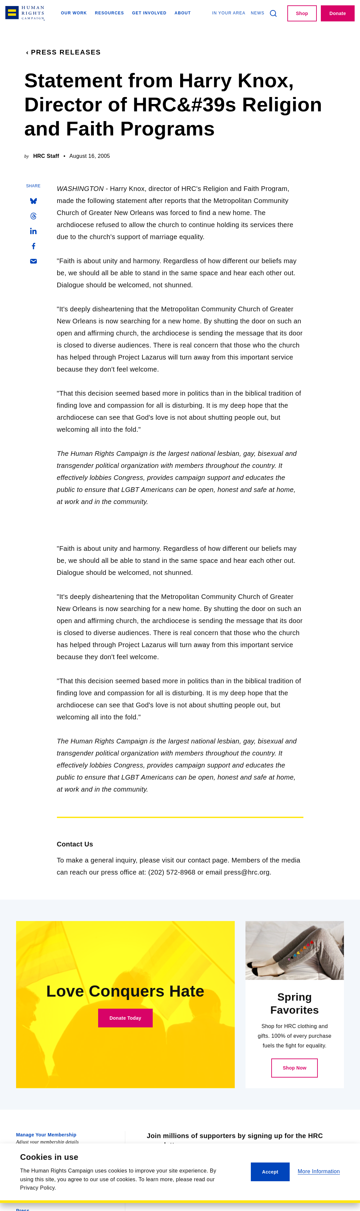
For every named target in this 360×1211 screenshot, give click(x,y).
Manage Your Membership (46, 1134)
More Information (319, 1171)
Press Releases (62, 52)
